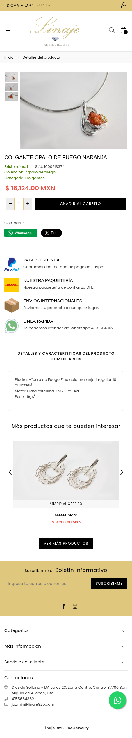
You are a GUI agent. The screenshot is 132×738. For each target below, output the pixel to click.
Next (121, 472)
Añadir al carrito (66, 504)
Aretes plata (65, 515)
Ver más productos (66, 543)
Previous (10, 472)
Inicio (9, 57)
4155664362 (40, 5)
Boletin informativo (66, 570)
